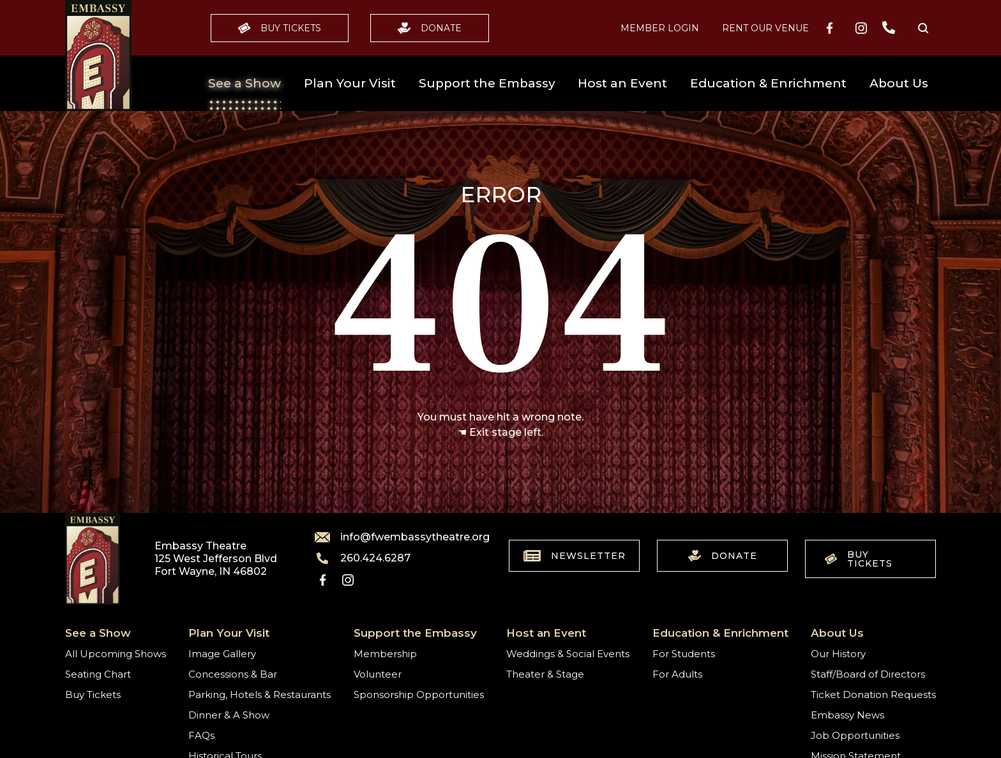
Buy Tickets (279, 28)
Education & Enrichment (768, 83)
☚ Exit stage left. (500, 432)
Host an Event (622, 83)
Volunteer (378, 674)
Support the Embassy (487, 83)
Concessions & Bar (232, 674)
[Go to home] (98, 55)
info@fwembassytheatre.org (394, 537)
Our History (838, 654)
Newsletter (574, 555)
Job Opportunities (855, 735)
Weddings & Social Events (567, 654)
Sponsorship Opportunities (419, 694)
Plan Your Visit (350, 83)
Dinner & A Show (228, 715)
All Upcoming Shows (115, 654)
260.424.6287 (362, 558)
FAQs (201, 735)
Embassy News (847, 715)
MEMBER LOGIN (660, 28)
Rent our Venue (765, 28)
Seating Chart (98, 674)
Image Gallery (222, 654)
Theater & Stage (545, 674)
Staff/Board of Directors (868, 674)
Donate (430, 28)
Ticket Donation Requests (873, 694)
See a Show (244, 83)
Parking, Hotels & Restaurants (259, 694)
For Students (683, 654)
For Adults (677, 674)
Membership (385, 654)
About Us (898, 83)
